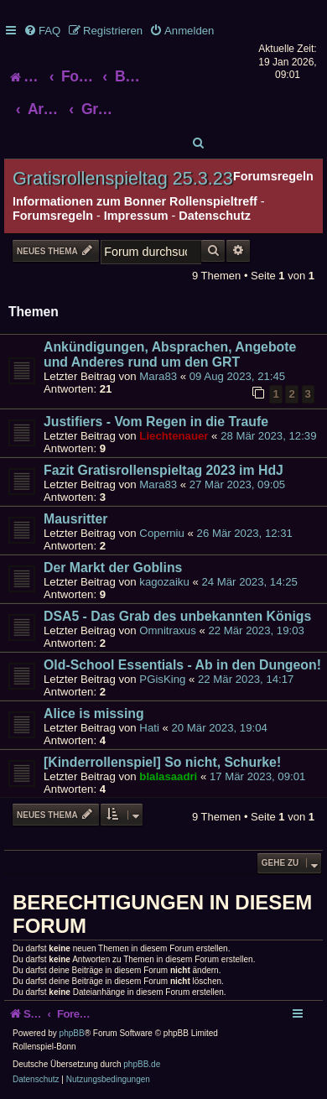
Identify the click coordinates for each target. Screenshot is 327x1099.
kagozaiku (164, 582)
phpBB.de (141, 1064)
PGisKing (162, 679)
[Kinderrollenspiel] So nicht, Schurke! (162, 762)
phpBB (72, 1033)
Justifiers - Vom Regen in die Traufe (156, 421)
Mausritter (76, 519)
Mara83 (158, 376)
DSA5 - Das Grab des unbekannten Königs (177, 616)
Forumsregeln (53, 215)
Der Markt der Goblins (113, 567)
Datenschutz (215, 215)
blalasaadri (168, 776)
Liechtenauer (173, 436)
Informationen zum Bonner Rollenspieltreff (135, 201)
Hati (148, 727)
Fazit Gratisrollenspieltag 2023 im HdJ (163, 470)
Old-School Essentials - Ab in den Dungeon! (182, 665)
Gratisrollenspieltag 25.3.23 (123, 178)
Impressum (136, 215)
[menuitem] (41, 30)
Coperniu (161, 533)
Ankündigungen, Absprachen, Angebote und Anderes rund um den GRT (170, 354)
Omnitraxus (167, 630)
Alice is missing (94, 713)
